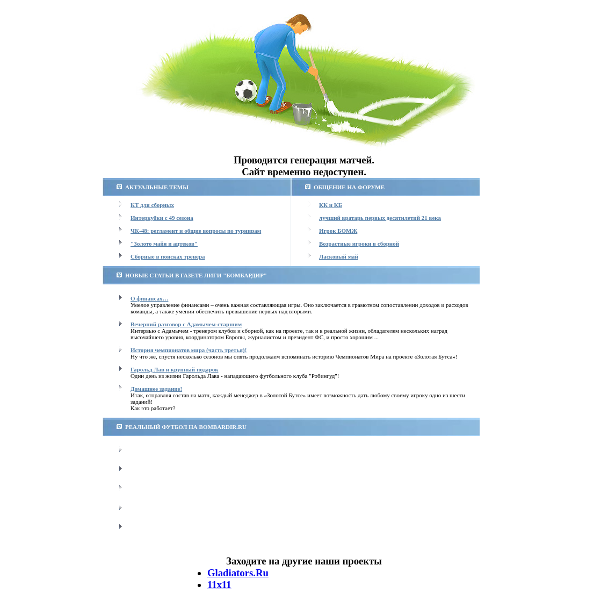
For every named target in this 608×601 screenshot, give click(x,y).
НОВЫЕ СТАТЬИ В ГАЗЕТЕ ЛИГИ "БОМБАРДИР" (196, 275)
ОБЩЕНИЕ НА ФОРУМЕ (349, 187)
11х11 (219, 584)
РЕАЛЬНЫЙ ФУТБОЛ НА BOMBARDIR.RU (186, 427)
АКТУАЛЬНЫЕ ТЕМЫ (157, 187)
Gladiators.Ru (238, 572)
